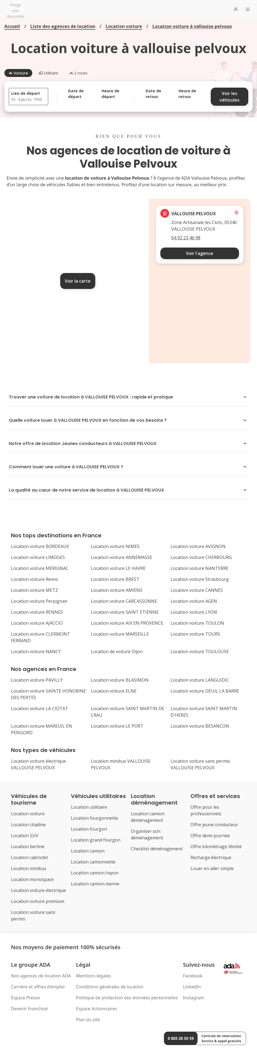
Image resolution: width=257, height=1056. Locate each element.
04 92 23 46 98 (185, 238)
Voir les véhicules (229, 96)
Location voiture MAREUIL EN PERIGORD (41, 729)
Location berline (27, 846)
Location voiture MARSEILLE (120, 634)
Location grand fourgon (95, 840)
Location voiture (124, 26)
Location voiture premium (37, 901)
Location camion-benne (95, 884)
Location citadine (28, 825)
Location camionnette (93, 862)
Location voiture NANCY (36, 651)
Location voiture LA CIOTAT (39, 708)
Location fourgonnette (94, 818)
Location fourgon (89, 829)
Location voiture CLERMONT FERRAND (40, 637)
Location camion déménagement (147, 817)
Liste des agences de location (62, 26)
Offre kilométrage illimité (216, 846)
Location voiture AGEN (194, 601)
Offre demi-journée (210, 836)
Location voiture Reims (34, 579)
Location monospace (32, 879)
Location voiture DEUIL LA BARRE (205, 691)
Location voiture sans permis (33, 915)
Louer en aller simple (212, 868)
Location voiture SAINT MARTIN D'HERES (204, 711)
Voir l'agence (199, 253)
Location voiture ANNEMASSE (121, 557)
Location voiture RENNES (37, 612)
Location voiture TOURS (195, 634)
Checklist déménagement (157, 849)
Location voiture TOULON (197, 623)
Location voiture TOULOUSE (200, 651)
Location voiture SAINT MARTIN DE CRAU (127, 711)
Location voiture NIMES (115, 546)
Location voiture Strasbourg (200, 579)
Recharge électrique (210, 857)
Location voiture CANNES (197, 590)
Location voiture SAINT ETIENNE (125, 612)
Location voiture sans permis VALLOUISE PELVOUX (200, 764)
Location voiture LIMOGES (38, 557)
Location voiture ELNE (114, 691)
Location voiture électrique (38, 890)
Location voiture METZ (34, 590)
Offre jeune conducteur (214, 825)
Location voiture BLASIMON (120, 680)
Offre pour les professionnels (205, 810)
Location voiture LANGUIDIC (200, 680)
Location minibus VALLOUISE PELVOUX (121, 764)
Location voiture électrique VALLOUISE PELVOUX (38, 764)
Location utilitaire (89, 807)
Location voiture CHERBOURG (201, 557)
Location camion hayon (95, 873)
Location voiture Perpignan (39, 601)
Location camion (88, 851)
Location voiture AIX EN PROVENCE (127, 623)
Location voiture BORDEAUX (40, 546)
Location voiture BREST (115, 579)
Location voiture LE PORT (117, 726)
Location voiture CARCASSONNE (124, 601)
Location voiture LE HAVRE (118, 568)
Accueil (12, 26)
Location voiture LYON (194, 612)
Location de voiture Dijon (117, 651)
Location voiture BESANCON (200, 726)
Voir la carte (78, 281)
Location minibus (28, 868)
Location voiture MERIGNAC (39, 568)
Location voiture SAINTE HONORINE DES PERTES (48, 694)
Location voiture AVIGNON (198, 546)
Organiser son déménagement (147, 834)
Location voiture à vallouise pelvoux (192, 26)
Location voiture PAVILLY (37, 680)
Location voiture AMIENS (116, 590)
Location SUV (24, 836)
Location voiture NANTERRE (200, 568)
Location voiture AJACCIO (37, 623)
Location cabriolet (29, 857)
